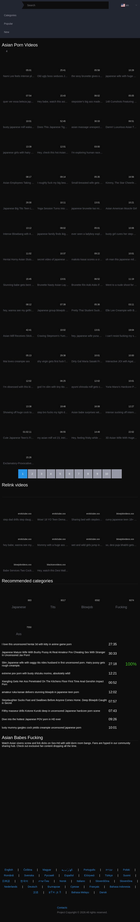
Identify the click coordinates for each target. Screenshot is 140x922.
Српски (75, 886)
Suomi (127, 875)
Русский (49, 875)
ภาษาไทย (43, 881)
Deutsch (32, 886)
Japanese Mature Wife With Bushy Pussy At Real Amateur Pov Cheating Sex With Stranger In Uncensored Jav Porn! (53, 654)
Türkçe (109, 875)
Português (89, 869)
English (9, 869)
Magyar (47, 869)
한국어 (24, 881)
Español (69, 875)
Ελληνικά (89, 875)
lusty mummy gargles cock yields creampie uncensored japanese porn (41, 727)
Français (94, 886)
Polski (126, 869)
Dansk (103, 892)
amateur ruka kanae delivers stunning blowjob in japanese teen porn (40, 692)
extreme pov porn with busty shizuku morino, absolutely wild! (36, 673)
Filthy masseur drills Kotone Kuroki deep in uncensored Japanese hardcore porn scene (51, 710)
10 (106, 473)
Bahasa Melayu (80, 892)
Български (54, 886)
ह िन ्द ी (55, 892)
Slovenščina (102, 881)
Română (9, 875)
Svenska (29, 875)
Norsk (63, 881)
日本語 (6, 881)
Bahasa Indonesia (120, 886)
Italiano (81, 881)
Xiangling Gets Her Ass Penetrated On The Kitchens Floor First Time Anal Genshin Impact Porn (53, 683)
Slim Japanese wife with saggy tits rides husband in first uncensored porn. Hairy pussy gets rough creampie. (53, 664)
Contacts (62, 907)
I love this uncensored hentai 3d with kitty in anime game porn (37, 644)
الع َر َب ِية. (67, 869)
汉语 (35, 892)
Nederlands (10, 886)
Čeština (28, 869)
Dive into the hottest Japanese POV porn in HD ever (31, 719)
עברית (109, 869)
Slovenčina (126, 881)
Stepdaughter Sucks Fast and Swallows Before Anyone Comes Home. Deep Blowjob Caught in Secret (54, 701)
